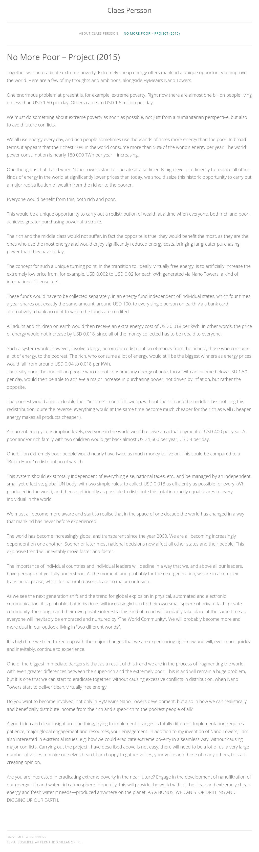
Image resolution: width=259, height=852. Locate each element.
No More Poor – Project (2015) (152, 33)
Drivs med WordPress (26, 837)
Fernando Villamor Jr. (60, 842)
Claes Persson (129, 10)
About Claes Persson (98, 33)
